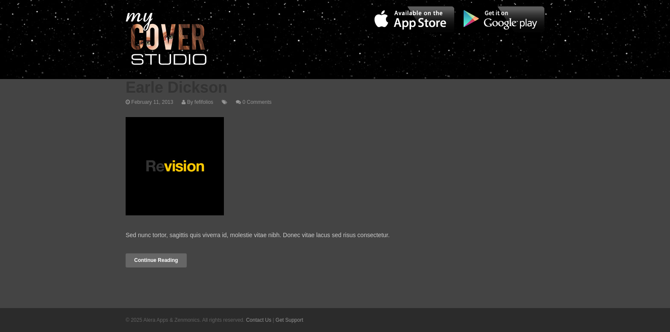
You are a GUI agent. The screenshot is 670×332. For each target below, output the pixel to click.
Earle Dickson (176, 87)
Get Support (289, 320)
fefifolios (203, 102)
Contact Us (258, 320)
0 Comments (256, 102)
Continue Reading (156, 260)
